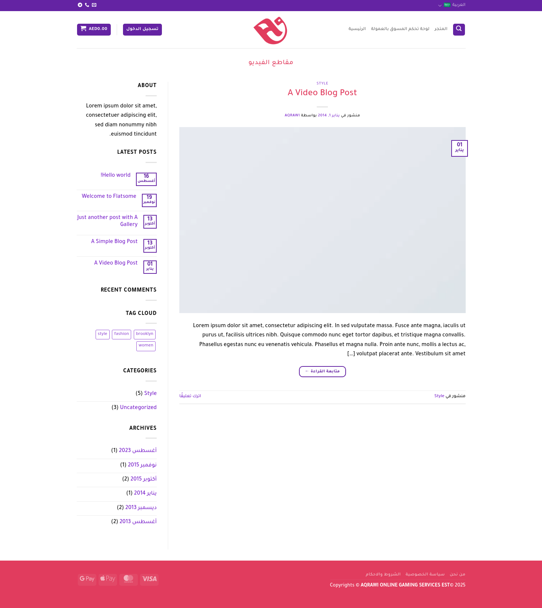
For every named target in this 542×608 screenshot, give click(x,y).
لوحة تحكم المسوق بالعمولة (400, 29)
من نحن (458, 574)
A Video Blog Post (322, 94)
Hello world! (116, 176)
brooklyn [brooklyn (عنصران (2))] (144, 334)
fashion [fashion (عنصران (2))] (121, 334)
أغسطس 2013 (138, 522)
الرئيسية (357, 29)
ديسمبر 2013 (141, 508)
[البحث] (459, 30)
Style (322, 84)
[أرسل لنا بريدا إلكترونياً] (94, 5)
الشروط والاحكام (383, 574)
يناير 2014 (145, 494)
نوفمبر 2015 (142, 466)
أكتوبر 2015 (143, 480)
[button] (142, 30)
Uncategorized (138, 408)
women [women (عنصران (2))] (146, 345)
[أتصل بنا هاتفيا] (87, 5)
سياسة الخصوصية (425, 574)
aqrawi (292, 116)
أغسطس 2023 (138, 451)
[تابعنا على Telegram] (80, 5)
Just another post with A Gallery (107, 221)
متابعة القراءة (322, 371)
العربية (452, 5)
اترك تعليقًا (190, 396)
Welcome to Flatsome (109, 197)
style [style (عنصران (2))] (102, 334)
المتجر (441, 29)
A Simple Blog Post (114, 242)
